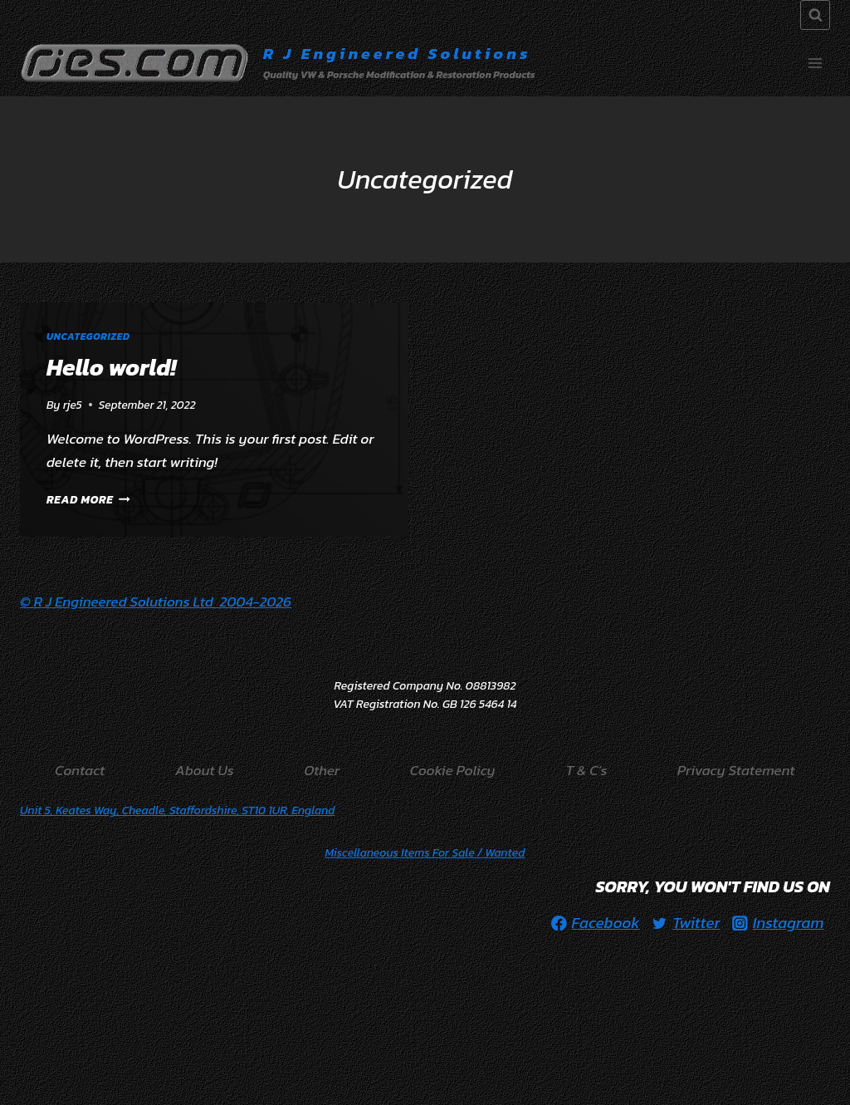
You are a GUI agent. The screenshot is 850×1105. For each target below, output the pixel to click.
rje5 (72, 404)
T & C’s (586, 770)
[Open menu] (814, 63)
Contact (80, 770)
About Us (204, 770)
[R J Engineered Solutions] (277, 63)
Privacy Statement (736, 770)
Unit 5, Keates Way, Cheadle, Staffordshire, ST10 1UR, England (177, 810)
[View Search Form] (815, 15)
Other (322, 770)
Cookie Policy (453, 770)
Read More (88, 499)
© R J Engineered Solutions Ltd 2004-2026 (155, 601)
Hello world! (111, 367)
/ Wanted (425, 853)
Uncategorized (87, 336)
